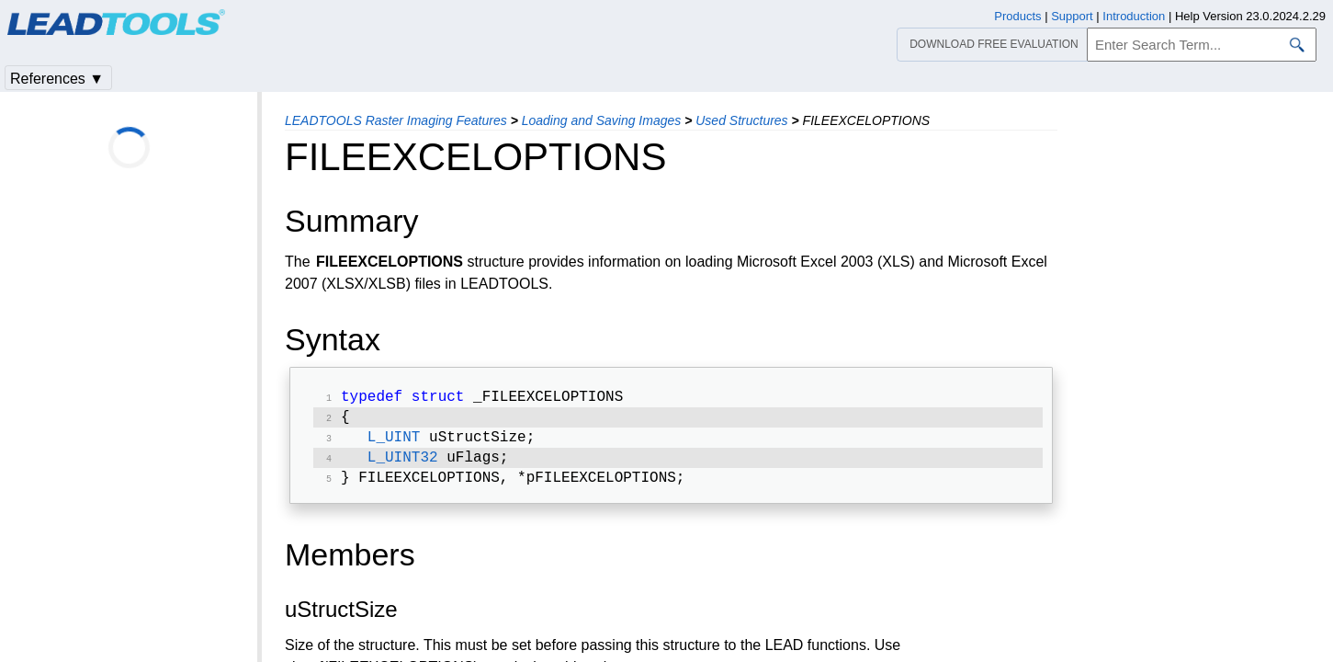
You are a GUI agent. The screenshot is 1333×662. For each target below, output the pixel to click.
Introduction (1133, 16)
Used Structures (741, 120)
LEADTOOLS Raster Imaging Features (396, 120)
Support (1072, 16)
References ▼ (57, 78)
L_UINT (394, 443)
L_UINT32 (402, 465)
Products (1017, 16)
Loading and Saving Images (602, 120)
